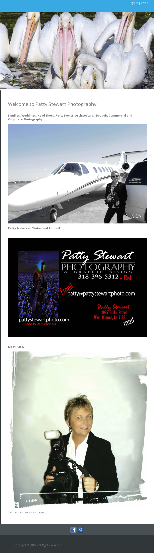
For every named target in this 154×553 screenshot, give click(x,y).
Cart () (145, 3)
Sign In (134, 3)
